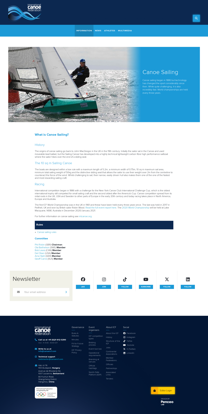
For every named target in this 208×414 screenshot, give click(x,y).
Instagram (131, 337)
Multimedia (125, 31)
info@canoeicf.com (47, 351)
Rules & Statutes (75, 334)
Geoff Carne (41, 259)
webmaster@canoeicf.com (50, 359)
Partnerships (111, 368)
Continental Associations (111, 353)
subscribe (146, 287)
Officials (109, 364)
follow (125, 287)
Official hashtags (93, 367)
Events (122, 18)
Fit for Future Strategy (77, 345)
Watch (107, 18)
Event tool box (95, 349)
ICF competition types (96, 337)
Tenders (109, 379)
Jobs (108, 348)
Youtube (130, 345)
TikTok (129, 341)
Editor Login (166, 390)
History (109, 337)
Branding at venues (94, 360)
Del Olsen (40, 253)
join (104, 287)
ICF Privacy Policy (77, 351)
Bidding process (92, 344)
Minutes (75, 340)
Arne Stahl (40, 256)
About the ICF (112, 333)
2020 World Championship (135, 207)
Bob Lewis (40, 250)
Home (81, 18)
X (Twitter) (131, 349)
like (83, 287)
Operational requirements (95, 354)
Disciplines (140, 18)
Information (84, 31)
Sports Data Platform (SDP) (95, 373)
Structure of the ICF (113, 342)
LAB (162, 405)
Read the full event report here (100, 207)
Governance (178, 18)
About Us (158, 18)
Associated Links (111, 373)
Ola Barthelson (42, 247)
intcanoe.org (85, 216)
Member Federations (111, 359)
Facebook (131, 333)
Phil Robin (40, 245)
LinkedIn (130, 353)
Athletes (109, 31)
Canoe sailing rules (46, 232)
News (93, 18)
